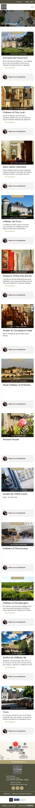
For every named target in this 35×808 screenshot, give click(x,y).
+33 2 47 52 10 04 (14, 782)
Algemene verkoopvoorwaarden (21, 793)
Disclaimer (7, 793)
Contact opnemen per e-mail (17, 784)
